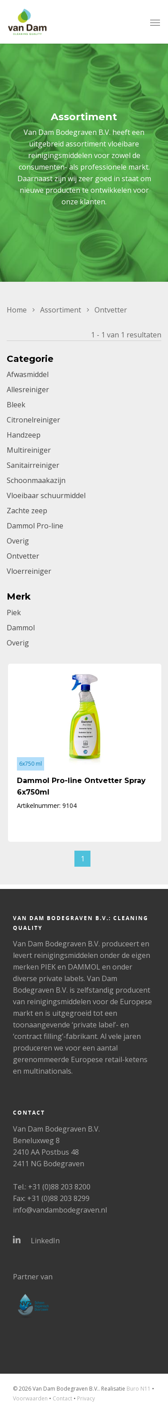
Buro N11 (139, 1388)
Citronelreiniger (33, 420)
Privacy (86, 1398)
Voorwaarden (30, 1398)
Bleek (16, 405)
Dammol (21, 628)
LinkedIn (36, 1240)
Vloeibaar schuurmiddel (46, 495)
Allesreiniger (28, 389)
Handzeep (24, 435)
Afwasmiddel (28, 374)
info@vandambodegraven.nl (60, 1210)
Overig (18, 541)
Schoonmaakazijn (36, 480)
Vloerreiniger (29, 571)
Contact (62, 1398)
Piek (14, 612)
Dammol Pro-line (35, 526)
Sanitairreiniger (33, 465)
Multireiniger (29, 450)
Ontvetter (23, 556)
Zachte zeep (27, 510)
